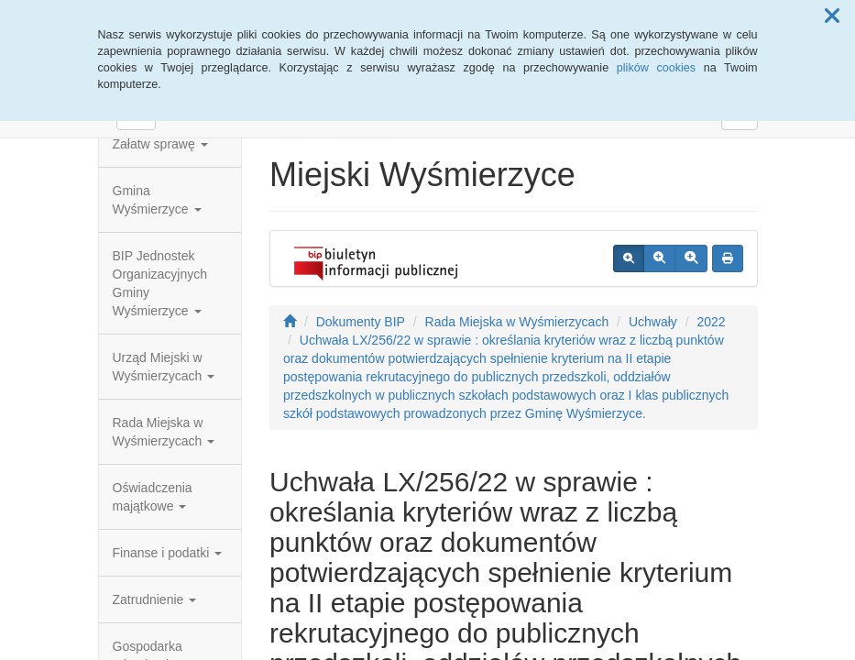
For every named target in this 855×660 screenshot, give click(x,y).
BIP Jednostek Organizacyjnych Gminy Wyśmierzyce (160, 283)
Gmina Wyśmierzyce (157, 199)
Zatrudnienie (155, 599)
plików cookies (656, 67)
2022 (710, 321)
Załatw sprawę (160, 144)
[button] (832, 16)
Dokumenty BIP (360, 321)
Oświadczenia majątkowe (152, 496)
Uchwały (653, 321)
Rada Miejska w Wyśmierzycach (164, 431)
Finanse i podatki (168, 552)
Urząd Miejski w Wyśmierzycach (164, 366)
